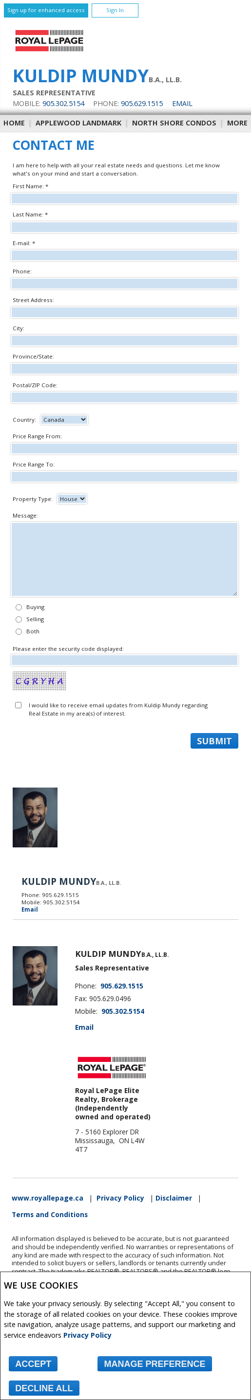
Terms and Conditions (50, 1214)
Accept (33, 1364)
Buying (35, 606)
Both (32, 631)
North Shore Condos (174, 122)
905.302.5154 (63, 103)
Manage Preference (154, 1364)
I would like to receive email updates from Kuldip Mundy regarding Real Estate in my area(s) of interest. (118, 709)
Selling (35, 619)
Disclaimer (173, 1198)
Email (182, 103)
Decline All (44, 1388)
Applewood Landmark (78, 122)
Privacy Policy (87, 1335)
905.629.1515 (142, 103)
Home (14, 122)
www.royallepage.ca (47, 1198)
